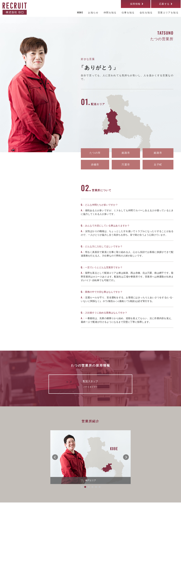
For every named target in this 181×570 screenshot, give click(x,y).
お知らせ (56, 550)
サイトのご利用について (19, 564)
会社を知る (57, 525)
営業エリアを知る (60, 535)
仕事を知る (92, 525)
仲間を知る (92, 535)
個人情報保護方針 (45, 564)
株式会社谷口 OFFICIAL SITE (150, 564)
